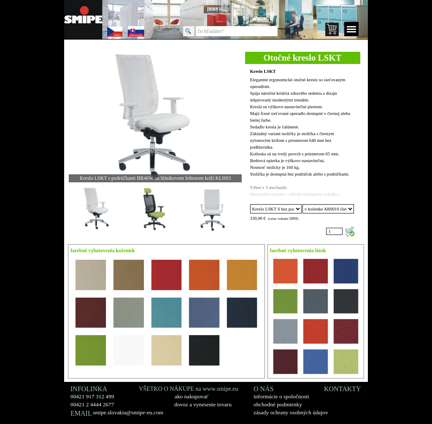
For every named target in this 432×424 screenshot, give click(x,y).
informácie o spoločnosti (281, 396)
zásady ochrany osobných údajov (291, 412)
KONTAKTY (342, 388)
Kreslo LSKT (263, 71)
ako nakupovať (191, 396)
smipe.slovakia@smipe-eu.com (128, 412)
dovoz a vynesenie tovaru (203, 404)
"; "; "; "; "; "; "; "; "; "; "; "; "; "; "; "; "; (276, 208)
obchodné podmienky (278, 404)
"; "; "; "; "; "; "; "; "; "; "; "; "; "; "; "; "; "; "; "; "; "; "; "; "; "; (328, 208)
